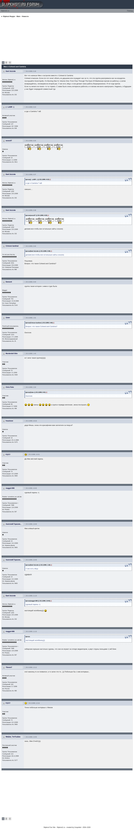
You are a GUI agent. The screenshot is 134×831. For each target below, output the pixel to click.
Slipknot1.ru (5, 11)
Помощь (130, 11)
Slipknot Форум (9, 16)
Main (18, 16)
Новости (25, 16)
